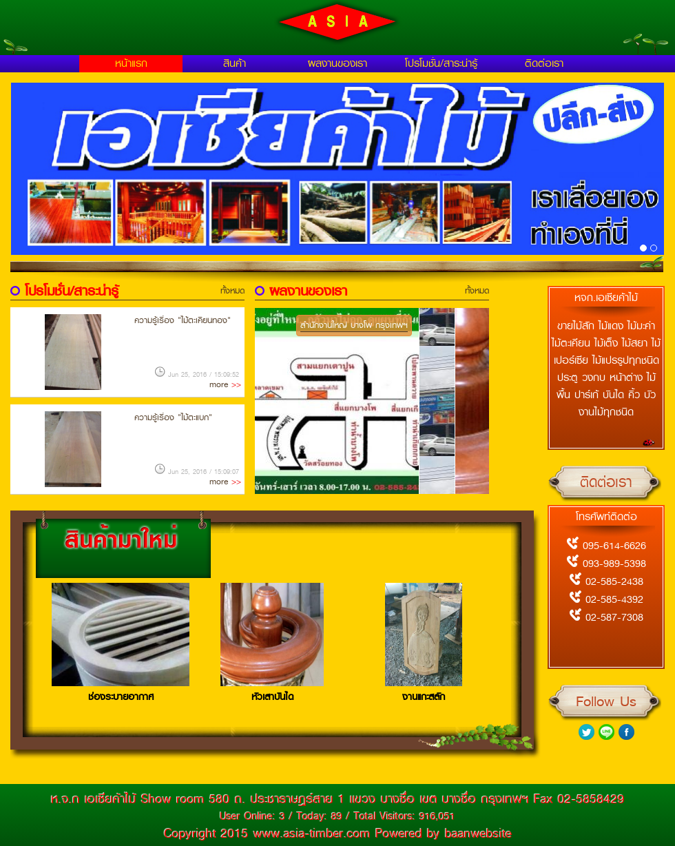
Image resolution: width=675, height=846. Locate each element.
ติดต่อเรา (544, 63)
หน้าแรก (131, 63)
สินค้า (234, 63)
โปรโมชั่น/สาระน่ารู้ (441, 63)
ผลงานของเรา (337, 63)
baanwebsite (478, 833)
